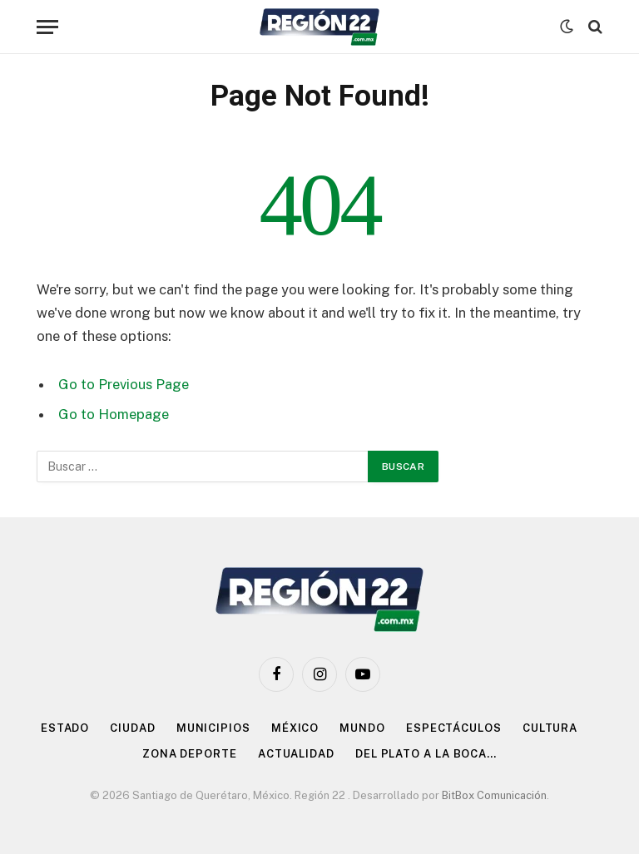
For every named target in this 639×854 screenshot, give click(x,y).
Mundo (362, 728)
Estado (65, 728)
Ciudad (132, 728)
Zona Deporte (189, 754)
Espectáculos (454, 728)
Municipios (213, 728)
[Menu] (47, 27)
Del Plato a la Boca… (426, 754)
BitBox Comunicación (494, 795)
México (295, 728)
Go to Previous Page (123, 384)
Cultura (550, 728)
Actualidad (296, 754)
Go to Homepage (113, 414)
